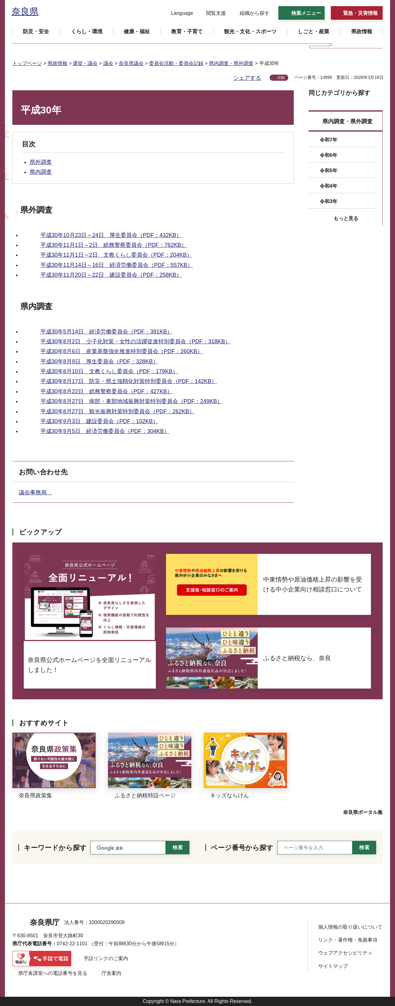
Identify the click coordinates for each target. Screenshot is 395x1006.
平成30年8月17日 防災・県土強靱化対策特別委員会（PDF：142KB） (128, 381)
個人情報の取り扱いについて (350, 927)
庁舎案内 (111, 973)
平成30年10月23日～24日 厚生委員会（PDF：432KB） (111, 235)
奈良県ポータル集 (363, 812)
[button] (178, 13)
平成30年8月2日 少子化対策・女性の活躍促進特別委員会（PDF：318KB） (135, 341)
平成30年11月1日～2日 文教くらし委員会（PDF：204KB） (116, 255)
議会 (108, 63)
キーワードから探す (55, 848)
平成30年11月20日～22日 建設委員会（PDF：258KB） (111, 275)
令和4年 (328, 186)
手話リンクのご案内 (106, 958)
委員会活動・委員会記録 (176, 63)
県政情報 (57, 63)
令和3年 (328, 201)
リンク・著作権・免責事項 (347, 940)
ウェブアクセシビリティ (345, 952)
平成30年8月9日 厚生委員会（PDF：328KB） (99, 361)
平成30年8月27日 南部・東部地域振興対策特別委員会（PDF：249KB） (131, 401)
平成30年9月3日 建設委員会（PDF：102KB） (99, 421)
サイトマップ (333, 966)
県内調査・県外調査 (231, 63)
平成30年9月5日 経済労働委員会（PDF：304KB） (104, 431)
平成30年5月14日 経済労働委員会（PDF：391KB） (106, 332)
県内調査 (41, 172)
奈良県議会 (131, 63)
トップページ (27, 63)
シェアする (247, 78)
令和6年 (328, 155)
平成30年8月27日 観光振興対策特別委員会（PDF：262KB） (117, 411)
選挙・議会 (85, 63)
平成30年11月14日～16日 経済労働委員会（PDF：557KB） (116, 265)
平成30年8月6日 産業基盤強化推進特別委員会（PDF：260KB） (121, 351)
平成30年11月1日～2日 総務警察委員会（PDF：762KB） (113, 245)
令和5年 (328, 170)
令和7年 (328, 139)
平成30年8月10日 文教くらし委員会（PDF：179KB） (109, 371)
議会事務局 (35, 492)
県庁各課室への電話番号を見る (52, 973)
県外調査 (41, 162)
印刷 (281, 78)
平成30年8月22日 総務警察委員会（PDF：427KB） (106, 391)
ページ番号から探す (242, 848)
